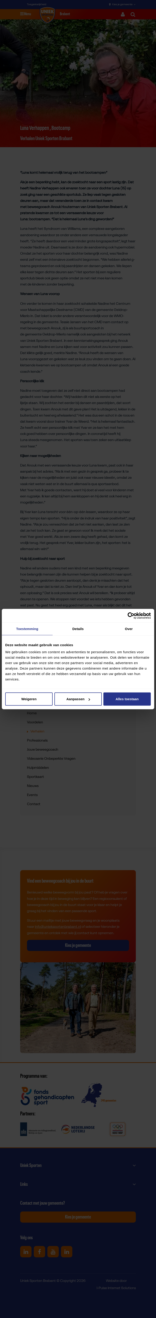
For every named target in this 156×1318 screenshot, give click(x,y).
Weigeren (29, 699)
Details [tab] (78, 628)
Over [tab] (129, 628)
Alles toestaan (127, 699)
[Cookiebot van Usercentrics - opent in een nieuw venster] (131, 615)
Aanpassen (78, 699)
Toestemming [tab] (27, 628)
